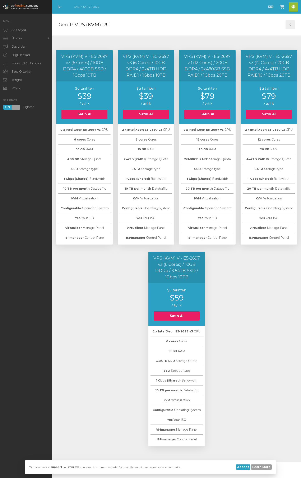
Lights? (18, 107)
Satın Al (84, 114)
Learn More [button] (261, 467)
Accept (243, 467)
